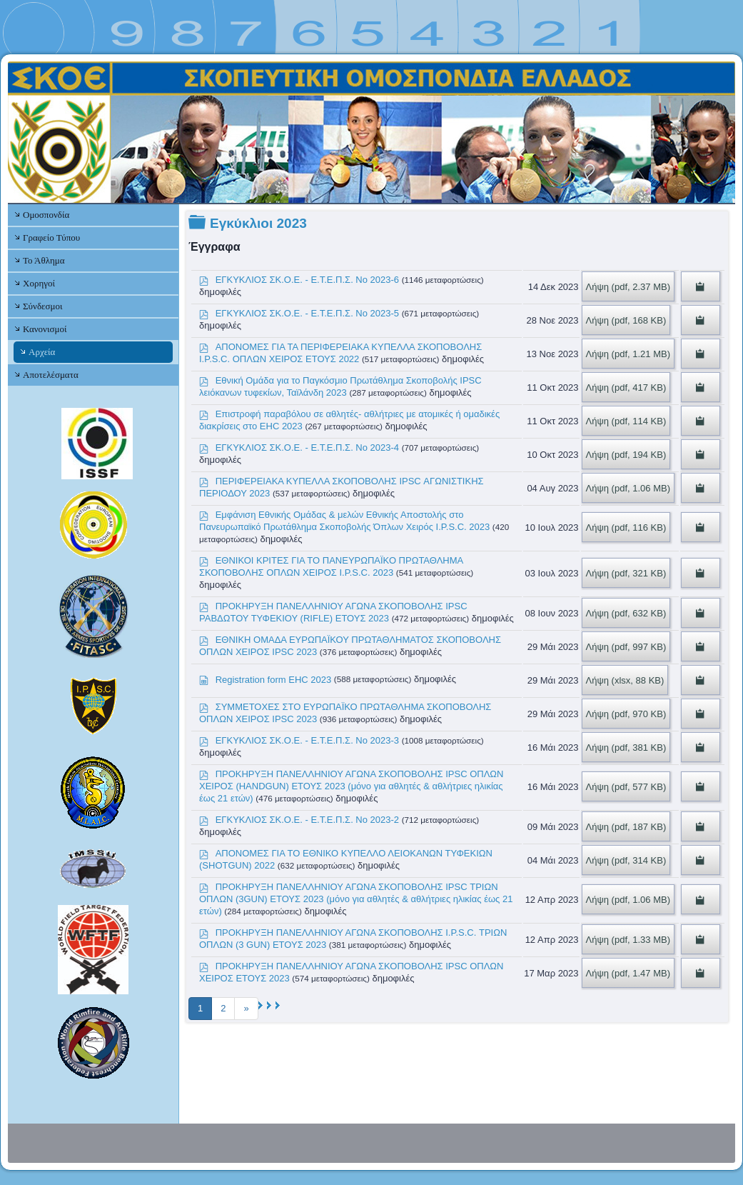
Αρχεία (42, 351)
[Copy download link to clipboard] (700, 286)
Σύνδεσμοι (42, 306)
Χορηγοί (39, 283)
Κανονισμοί (44, 329)
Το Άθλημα (43, 260)
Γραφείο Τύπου (51, 237)
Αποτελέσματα (51, 374)
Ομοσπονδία (46, 214)
